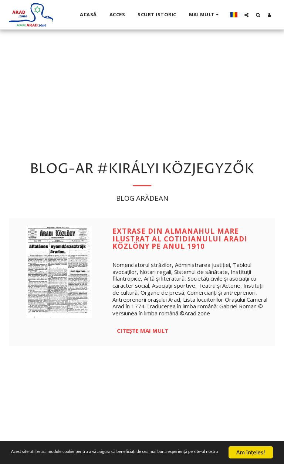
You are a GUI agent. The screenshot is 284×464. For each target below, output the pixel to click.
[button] (246, 14)
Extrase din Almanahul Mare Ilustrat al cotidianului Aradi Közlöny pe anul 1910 (179, 238)
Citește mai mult (142, 330)
